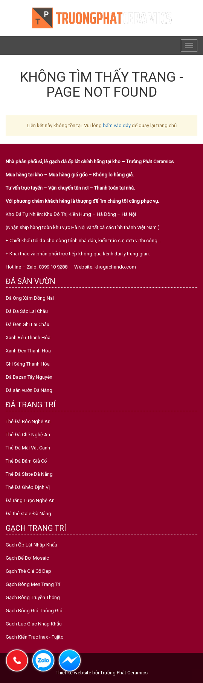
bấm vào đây (117, 125)
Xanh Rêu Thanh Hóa (28, 337)
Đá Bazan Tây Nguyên (29, 377)
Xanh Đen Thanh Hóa (28, 351)
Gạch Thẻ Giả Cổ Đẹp (28, 571)
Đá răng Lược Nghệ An (30, 500)
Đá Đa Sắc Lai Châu (27, 311)
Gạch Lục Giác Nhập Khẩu (34, 624)
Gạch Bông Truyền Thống (33, 597)
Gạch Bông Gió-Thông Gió (34, 610)
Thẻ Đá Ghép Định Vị (28, 487)
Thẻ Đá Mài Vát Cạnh (28, 448)
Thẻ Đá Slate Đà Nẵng (29, 474)
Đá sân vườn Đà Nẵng (29, 390)
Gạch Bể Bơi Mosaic (27, 558)
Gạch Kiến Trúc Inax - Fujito (35, 637)
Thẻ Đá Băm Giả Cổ (26, 461)
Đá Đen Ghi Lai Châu (27, 324)
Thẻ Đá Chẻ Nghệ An (28, 434)
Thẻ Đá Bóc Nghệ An (28, 421)
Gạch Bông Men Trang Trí (33, 584)
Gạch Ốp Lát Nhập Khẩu (31, 545)
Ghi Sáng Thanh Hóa (28, 364)
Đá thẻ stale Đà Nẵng (28, 513)
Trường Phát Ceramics (124, 672)
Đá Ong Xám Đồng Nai (30, 298)
